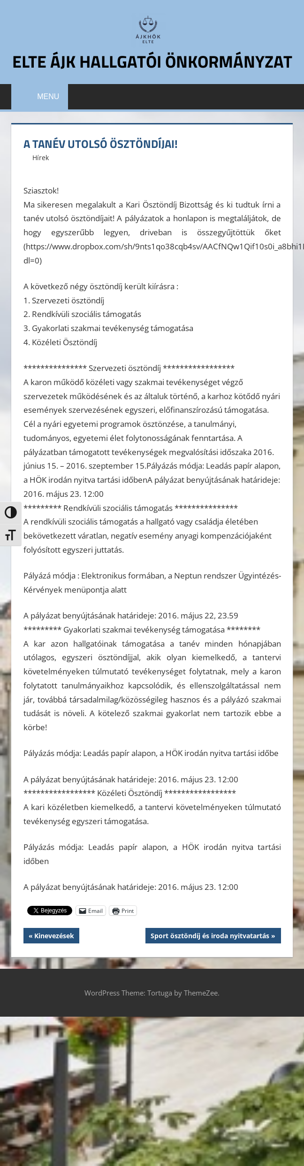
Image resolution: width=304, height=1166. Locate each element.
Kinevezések (54, 936)
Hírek (40, 157)
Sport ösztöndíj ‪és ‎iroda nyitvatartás (209, 936)
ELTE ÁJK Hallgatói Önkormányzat (152, 61)
